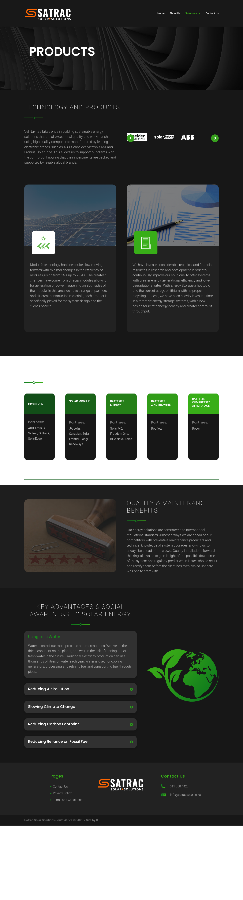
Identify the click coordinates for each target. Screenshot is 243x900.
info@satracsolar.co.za (185, 795)
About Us (175, 13)
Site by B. (92, 820)
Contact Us (212, 13)
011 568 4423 (179, 786)
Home (161, 13)
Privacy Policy (62, 793)
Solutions (191, 13)
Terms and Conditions (67, 800)
